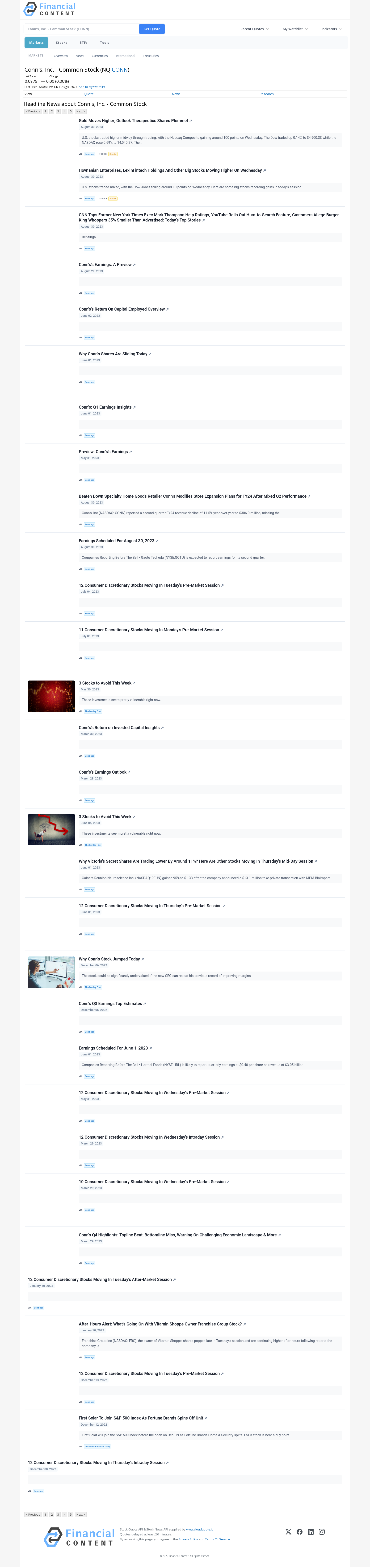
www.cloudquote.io (200, 1529)
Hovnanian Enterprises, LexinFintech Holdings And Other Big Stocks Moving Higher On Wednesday (172, 170)
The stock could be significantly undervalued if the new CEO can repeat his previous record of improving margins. (167, 976)
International (125, 55)
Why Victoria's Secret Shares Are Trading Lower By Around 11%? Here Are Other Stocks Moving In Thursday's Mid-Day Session (198, 861)
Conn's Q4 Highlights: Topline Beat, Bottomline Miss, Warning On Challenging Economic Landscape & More (180, 1235)
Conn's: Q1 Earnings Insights (107, 407)
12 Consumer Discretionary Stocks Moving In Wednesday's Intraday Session (151, 1137)
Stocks (61, 42)
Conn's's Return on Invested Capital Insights (121, 727)
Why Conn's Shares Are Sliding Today (115, 354)
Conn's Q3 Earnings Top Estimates (112, 1003)
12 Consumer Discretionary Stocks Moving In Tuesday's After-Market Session (102, 1279)
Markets (36, 42)
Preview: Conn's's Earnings (105, 451)
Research (267, 94)
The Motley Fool (93, 711)
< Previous (33, 111)
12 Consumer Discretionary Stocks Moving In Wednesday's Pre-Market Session (154, 1092)
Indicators (329, 29)
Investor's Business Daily (97, 1446)
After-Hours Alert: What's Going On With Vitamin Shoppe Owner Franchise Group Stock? (162, 1324)
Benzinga (89, 154)
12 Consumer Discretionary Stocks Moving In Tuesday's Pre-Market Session (151, 585)
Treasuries (151, 55)
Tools (104, 42)
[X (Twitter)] (288, 1537)
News (80, 55)
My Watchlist (293, 29)
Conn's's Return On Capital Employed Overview (124, 309)
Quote (89, 94)
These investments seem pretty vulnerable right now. (122, 700)
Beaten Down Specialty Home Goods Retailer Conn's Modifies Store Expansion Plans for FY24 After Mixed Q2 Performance (195, 496)
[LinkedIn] (310, 1537)
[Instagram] (322, 1537)
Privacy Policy (188, 1539)
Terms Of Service (217, 1539)
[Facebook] (299, 1537)
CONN (120, 69)
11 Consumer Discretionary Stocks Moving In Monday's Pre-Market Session (151, 630)
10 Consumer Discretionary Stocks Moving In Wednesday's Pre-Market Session (154, 1181)
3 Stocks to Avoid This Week (107, 683)
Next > (80, 111)
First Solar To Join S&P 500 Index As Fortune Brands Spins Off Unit (143, 1418)
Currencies (100, 55)
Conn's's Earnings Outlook (104, 772)
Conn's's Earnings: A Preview (107, 264)
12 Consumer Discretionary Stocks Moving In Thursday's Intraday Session (98, 1462)
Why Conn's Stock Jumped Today (111, 959)
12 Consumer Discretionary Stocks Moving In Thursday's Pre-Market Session (152, 905)
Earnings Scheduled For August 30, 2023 (118, 540)
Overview (61, 55)
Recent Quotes (252, 29)
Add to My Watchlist (92, 87)
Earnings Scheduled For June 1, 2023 (115, 1048)
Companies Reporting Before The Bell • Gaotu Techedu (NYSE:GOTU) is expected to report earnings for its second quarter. (174, 558)
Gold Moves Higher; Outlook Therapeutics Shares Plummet (135, 120)
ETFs (84, 42)
